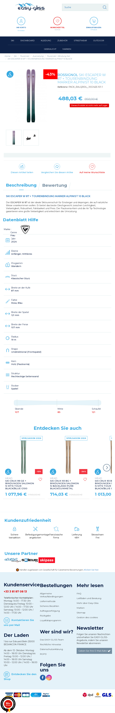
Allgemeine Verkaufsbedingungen (51, 595)
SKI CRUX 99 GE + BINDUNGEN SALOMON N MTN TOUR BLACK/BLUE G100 (19, 483)
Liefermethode (48, 601)
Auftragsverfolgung (50, 610)
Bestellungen (56, 585)
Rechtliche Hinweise (50, 644)
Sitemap (81, 612)
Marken (81, 607)
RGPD (43, 654)
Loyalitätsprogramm (50, 620)
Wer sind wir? (56, 632)
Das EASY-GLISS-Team (52, 639)
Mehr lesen (90, 585)
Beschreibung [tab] (21, 185)
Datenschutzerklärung (51, 649)
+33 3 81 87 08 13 (15, 591)
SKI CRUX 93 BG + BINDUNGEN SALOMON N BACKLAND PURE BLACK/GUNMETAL (64, 483)
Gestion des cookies (87, 617)
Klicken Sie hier (91, 570)
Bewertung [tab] (54, 185)
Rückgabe (45, 615)
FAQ (79, 593)
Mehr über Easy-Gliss (87, 603)
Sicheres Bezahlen (49, 606)
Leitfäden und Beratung (89, 598)
